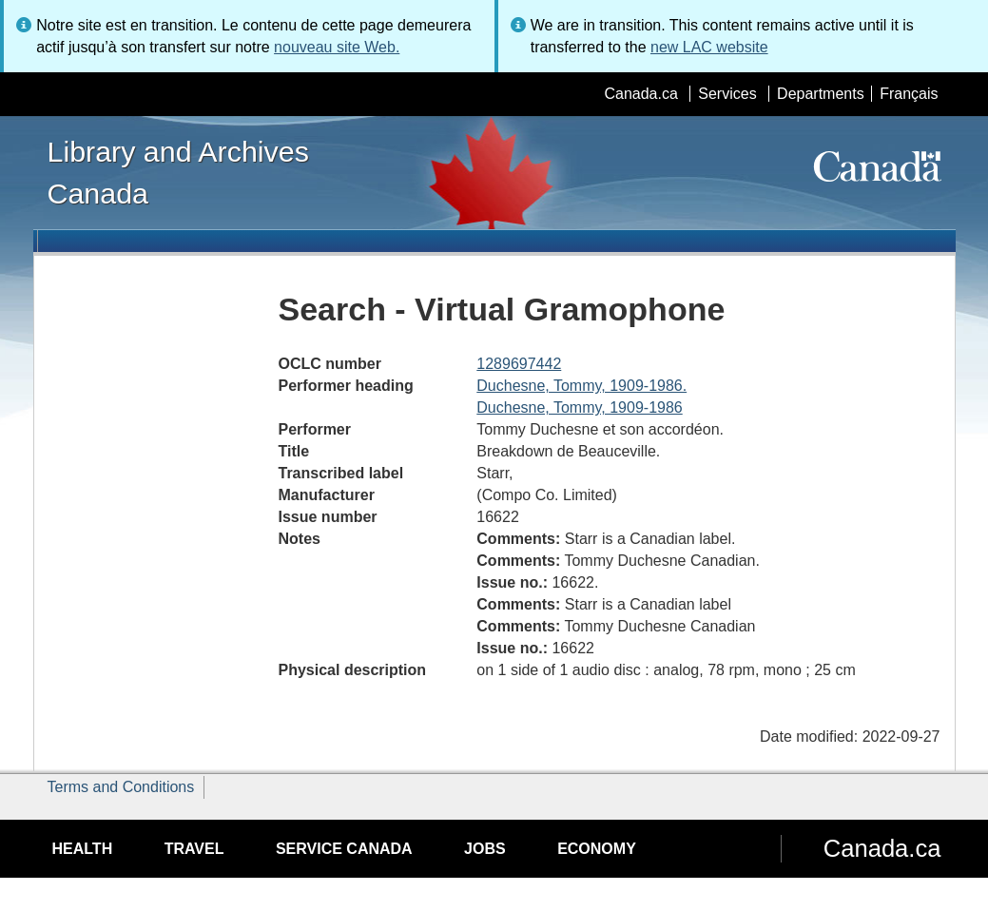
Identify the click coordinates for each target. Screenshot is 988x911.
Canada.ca (640, 94)
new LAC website (709, 47)
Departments (820, 94)
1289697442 (518, 364)
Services (727, 94)
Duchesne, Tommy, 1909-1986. (581, 386)
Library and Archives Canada (178, 172)
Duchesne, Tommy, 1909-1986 (579, 407)
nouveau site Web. (336, 47)
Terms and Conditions (121, 787)
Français (909, 94)
